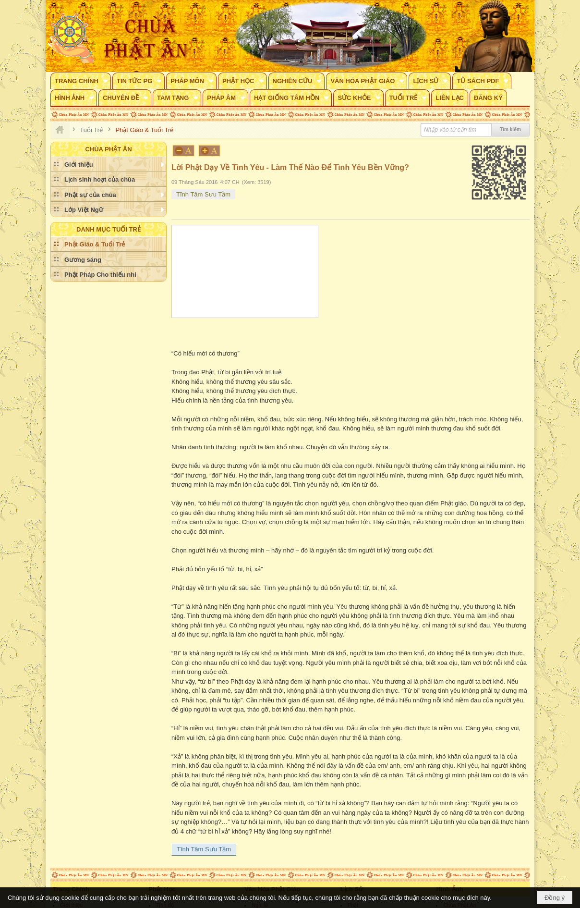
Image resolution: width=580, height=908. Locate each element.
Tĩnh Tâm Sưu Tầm (203, 194)
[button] (80, 81)
